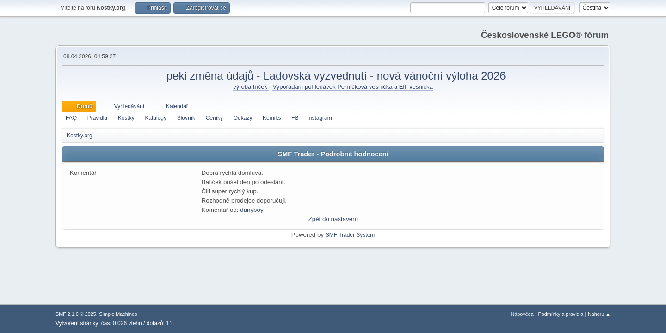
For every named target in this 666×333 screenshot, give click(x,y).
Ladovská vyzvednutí (316, 75)
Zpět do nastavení (333, 219)
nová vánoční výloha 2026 (441, 75)
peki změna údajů (208, 75)
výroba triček (251, 86)
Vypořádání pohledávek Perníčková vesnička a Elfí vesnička (352, 86)
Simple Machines (118, 314)
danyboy (251, 209)
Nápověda (522, 314)
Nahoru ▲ (599, 314)
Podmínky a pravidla (561, 314)
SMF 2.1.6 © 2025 (76, 314)
